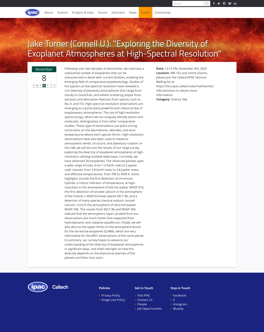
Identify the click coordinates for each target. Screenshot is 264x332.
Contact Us (145, 300)
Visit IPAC (143, 295)
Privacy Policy (111, 295)
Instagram (180, 304)
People (142, 304)
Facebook (179, 295)
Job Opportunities (149, 309)
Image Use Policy (113, 300)
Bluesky (178, 309)
